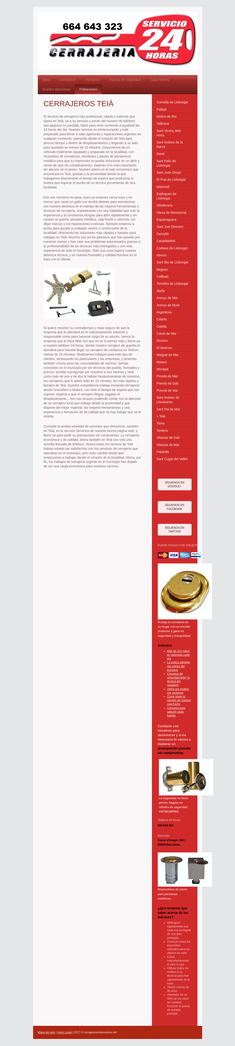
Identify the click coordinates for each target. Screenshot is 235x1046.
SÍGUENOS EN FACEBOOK (174, 506)
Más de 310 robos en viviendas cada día (178, 654)
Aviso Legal (64, 1032)
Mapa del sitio (46, 1032)
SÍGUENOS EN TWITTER (174, 529)
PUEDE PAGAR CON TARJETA (178, 545)
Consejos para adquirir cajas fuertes (176, 711)
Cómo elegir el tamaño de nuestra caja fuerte (179, 700)
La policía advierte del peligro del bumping (178, 666)
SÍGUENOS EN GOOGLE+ (174, 484)
